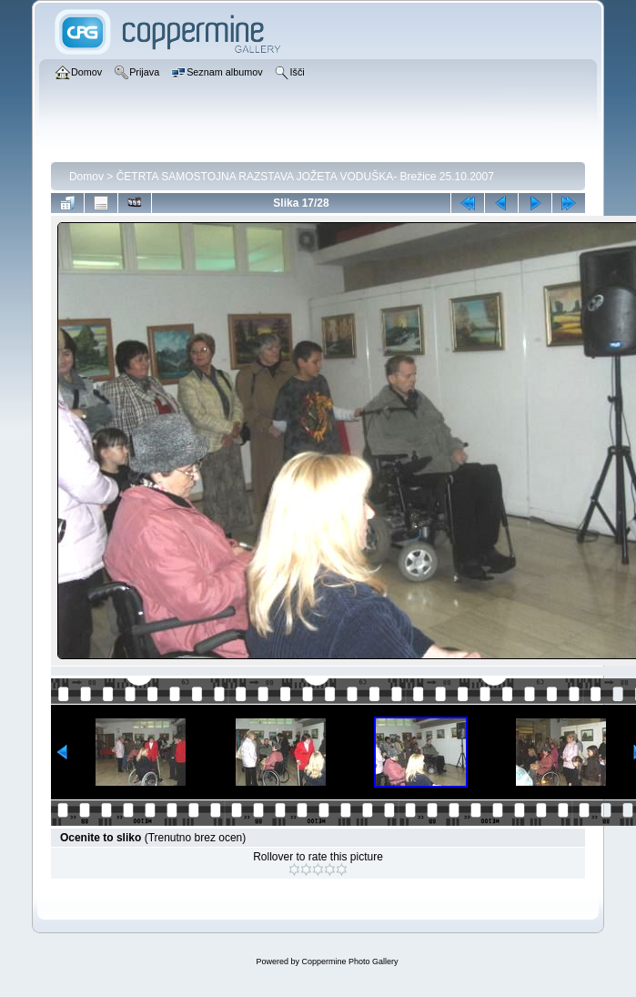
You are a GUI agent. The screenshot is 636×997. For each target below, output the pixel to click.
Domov (86, 176)
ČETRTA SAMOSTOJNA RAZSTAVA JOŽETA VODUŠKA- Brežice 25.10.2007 (305, 176)
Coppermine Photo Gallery (349, 961)
